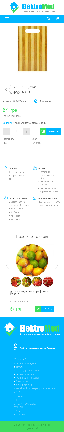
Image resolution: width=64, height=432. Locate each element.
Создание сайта (32, 428)
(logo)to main (32, 7)
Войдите (7, 123)
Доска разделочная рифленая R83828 (29, 293)
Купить (54, 131)
